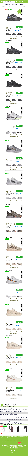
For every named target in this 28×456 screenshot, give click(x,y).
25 (15, 404)
